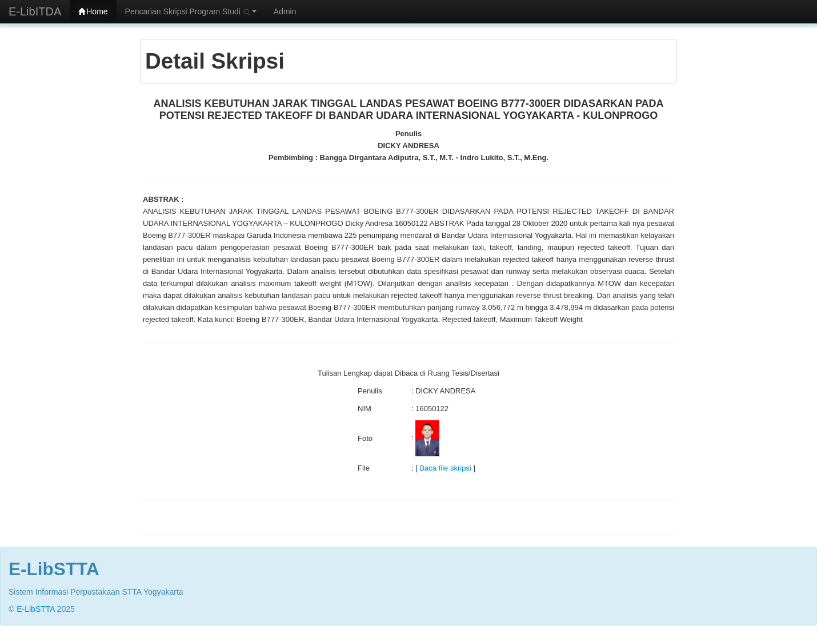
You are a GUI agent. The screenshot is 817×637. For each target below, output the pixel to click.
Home (92, 11)
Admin (285, 11)
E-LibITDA (35, 11)
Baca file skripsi (445, 468)
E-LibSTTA (36, 609)
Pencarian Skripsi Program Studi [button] (191, 11)
